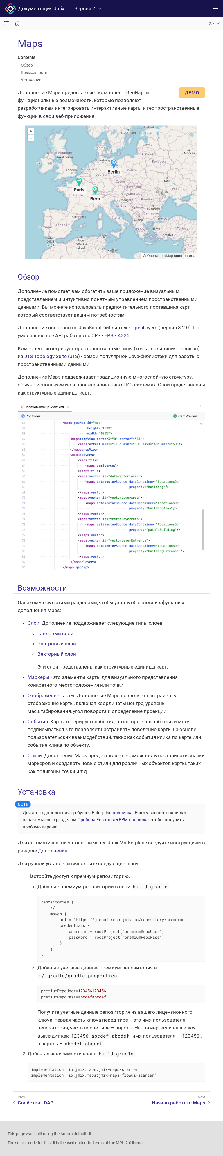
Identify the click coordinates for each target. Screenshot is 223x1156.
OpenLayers (144, 327)
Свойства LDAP (35, 1103)
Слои (33, 623)
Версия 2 (87, 8)
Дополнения (52, 851)
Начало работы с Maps (178, 1103)
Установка (31, 80)
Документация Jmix (34, 8)
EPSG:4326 (117, 335)
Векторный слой (56, 654)
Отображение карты (51, 695)
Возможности (34, 72)
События (38, 721)
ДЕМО (192, 93)
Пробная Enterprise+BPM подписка (113, 819)
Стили (35, 755)
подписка (122, 812)
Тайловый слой (55, 633)
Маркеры (38, 677)
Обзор (27, 65)
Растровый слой (56, 644)
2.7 (212, 23)
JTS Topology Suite (45, 356)
